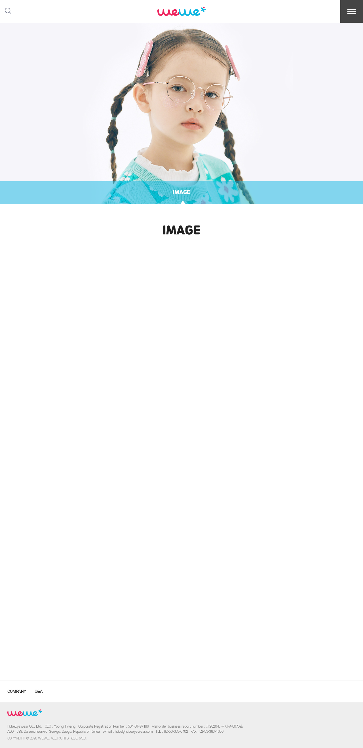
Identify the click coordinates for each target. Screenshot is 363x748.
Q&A (39, 691)
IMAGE (181, 192)
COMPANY (16, 691)
